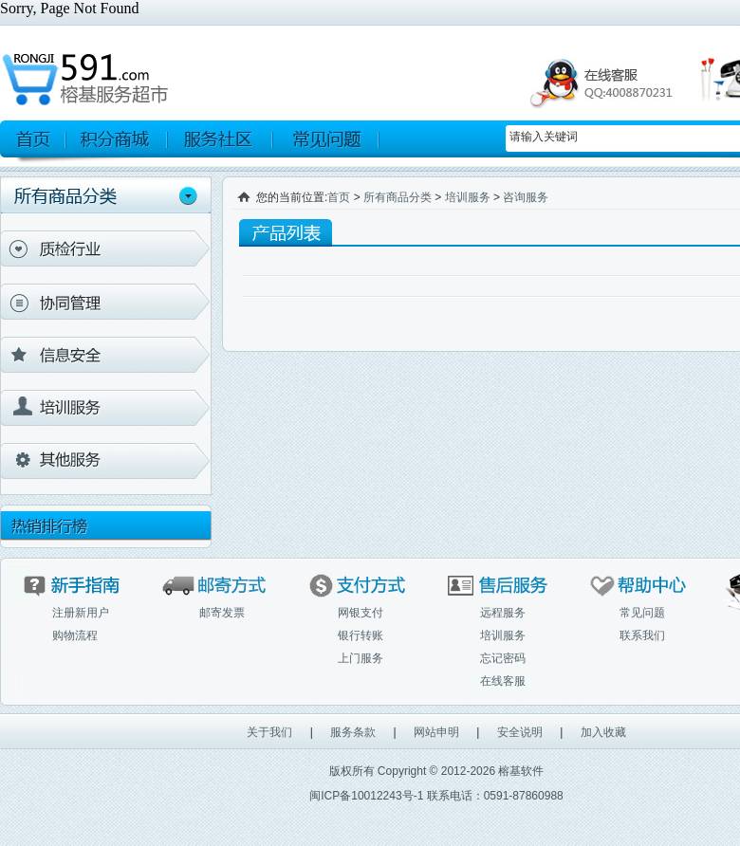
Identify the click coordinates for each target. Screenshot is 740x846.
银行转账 (360, 635)
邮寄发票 (222, 612)
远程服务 (503, 612)
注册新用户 (80, 612)
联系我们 (642, 635)
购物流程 (75, 635)
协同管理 (106, 302)
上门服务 (360, 658)
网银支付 (360, 612)
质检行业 (106, 248)
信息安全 (106, 355)
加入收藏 (603, 732)
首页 (338, 197)
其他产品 (106, 461)
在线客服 (503, 681)
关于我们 (269, 732)
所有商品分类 (397, 197)
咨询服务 (525, 197)
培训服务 (106, 408)
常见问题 (642, 612)
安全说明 (520, 732)
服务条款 (353, 732)
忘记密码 (503, 658)
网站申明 (436, 732)
